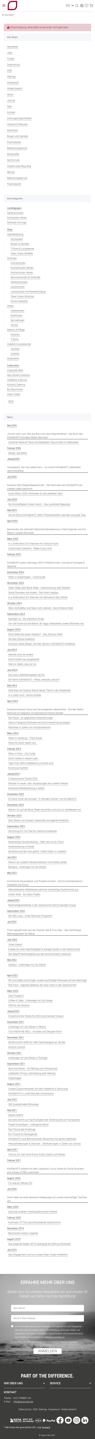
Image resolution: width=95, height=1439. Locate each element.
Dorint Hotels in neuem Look (23, 758)
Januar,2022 (13, 1011)
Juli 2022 (12, 921)
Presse (10, 58)
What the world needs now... (22, 742)
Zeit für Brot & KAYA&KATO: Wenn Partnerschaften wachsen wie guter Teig (47, 515)
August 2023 (13, 837)
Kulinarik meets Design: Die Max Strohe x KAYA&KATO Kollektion (41, 643)
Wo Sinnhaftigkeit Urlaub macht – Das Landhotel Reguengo (39, 504)
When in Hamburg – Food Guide (25, 738)
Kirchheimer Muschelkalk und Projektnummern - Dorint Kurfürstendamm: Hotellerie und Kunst (45, 883)
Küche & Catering (16, 384)
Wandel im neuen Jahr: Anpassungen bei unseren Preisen (38, 783)
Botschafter (13, 154)
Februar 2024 (14, 748)
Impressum (13, 82)
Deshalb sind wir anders (20, 654)
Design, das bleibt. (17, 453)
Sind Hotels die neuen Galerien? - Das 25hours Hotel (35, 634)
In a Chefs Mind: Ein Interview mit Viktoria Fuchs (33, 543)
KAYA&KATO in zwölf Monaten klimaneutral (31, 1093)
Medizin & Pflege (16, 329)
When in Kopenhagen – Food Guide (26, 577)
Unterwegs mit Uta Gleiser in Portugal (27, 1057)
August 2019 (13, 1239)
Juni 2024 (12, 670)
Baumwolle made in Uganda (23, 1233)
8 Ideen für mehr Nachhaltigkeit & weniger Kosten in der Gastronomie (44, 949)
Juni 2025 (12, 499)
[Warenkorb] (89, 5)
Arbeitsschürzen (19, 282)
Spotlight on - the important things (26, 618)
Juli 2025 (12, 476)
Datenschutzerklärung (54, 1337)
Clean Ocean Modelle (22, 253)
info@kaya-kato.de (23, 1401)
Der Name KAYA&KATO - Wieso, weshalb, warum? (34, 679)
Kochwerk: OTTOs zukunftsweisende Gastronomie (34, 1222)
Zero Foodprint (16, 995)
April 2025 (12, 521)
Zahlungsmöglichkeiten (19, 118)
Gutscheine (13, 358)
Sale (9, 106)
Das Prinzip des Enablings (21, 1129)
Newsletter (12, 46)
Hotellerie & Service (17, 379)
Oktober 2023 (14, 815)
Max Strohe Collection (18, 375)
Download (12, 130)
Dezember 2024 (15, 572)
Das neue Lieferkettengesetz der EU (26, 674)
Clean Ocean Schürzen (22, 296)
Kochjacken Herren (17, 217)
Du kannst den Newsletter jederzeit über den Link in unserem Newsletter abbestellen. (44, 1342)
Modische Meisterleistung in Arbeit (26, 788)
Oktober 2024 (14, 603)
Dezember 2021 (15, 1022)
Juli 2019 (12, 1249)
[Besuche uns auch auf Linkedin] (84, 1421)
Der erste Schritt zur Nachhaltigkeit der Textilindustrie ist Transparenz (44, 1119)
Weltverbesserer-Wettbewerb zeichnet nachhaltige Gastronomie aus (43, 889)
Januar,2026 (13, 458)
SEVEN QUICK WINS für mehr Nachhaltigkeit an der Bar (36, 1042)
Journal (11, 100)
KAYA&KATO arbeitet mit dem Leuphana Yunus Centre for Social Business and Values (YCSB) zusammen (45, 1170)
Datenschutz (13, 64)
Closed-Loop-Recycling (19, 166)
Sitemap (11, 76)
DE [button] (67, 5)
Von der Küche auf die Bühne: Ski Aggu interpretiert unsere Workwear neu (46, 623)
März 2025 (12, 538)
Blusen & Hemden (20, 243)
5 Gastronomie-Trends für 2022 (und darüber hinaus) (35, 1016)
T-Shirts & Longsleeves (22, 248)
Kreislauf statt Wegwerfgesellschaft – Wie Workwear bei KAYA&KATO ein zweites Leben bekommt (44, 487)
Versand (46, 1427)
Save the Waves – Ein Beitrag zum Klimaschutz (33, 1068)
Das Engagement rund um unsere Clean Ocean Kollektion (38, 1254)
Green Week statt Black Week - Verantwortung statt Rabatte (39, 587)
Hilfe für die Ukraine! (18, 1005)
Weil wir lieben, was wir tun (22, 664)
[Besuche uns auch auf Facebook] (60, 1421)
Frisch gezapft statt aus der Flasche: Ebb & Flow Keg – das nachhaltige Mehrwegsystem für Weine (44, 932)
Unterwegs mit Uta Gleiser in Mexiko (27, 1026)
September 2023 (16, 826)
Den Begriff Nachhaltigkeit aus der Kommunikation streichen (39, 954)
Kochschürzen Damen (22, 267)
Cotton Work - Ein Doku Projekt (24, 894)
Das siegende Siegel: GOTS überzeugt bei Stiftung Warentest (39, 1243)
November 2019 (15, 1228)
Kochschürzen (18, 263)
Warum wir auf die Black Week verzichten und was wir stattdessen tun (44, 809)
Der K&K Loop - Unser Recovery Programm (30, 915)
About (10, 94)
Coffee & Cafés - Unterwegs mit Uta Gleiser (30, 1000)
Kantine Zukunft (16, 1047)
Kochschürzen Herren (22, 272)
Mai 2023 (12, 872)
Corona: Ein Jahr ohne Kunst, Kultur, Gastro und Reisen (36, 1154)
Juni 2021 (12, 1099)
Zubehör (15, 353)
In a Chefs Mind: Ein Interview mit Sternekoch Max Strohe (37, 597)
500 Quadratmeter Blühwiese (23, 1104)
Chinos (14, 325)
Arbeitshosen (17, 310)
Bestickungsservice (17, 148)
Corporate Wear (15, 370)
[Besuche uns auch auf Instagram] (76, 1421)
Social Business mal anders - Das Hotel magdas (33, 592)
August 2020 (13, 1178)
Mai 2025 (12, 510)
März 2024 (12, 733)
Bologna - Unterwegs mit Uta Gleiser (27, 866)
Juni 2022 (12, 939)
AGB (9, 70)
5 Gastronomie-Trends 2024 (22, 778)
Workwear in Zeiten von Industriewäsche (29, 727)
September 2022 (16, 911)
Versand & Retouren (17, 124)
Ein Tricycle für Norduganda (22, 1134)
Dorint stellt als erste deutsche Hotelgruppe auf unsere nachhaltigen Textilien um (47, 1199)
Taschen (15, 348)
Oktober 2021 (14, 1053)
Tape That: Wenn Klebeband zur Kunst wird (30, 763)
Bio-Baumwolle (15, 389)
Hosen (10, 306)
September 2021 (16, 1063)
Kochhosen (16, 315)
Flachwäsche (14, 142)
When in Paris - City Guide (21, 753)
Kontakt (11, 112)
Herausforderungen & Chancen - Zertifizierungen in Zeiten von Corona (44, 1143)
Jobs (9, 52)
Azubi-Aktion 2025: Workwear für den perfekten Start (35, 493)
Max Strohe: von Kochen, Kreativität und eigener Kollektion (39, 820)
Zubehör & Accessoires (19, 344)
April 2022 (12, 975)
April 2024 (12, 701)
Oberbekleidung (15, 234)
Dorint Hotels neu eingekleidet (23, 659)
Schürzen (12, 258)
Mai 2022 (12, 960)
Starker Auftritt (15, 1115)
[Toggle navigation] (3, 5)
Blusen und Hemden (17, 136)
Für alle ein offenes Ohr (20, 1183)
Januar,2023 (13, 900)
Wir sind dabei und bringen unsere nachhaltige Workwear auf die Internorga (47, 980)
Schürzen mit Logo (17, 222)
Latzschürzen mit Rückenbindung (28, 291)
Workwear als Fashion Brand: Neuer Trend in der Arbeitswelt (39, 690)
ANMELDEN (47, 1351)
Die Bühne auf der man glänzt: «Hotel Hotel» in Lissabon (37, 851)
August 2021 (13, 1084)
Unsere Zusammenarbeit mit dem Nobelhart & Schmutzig (38, 1088)
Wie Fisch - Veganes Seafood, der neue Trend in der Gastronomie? (42, 985)
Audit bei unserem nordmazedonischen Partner (32, 1211)
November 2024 (15, 583)
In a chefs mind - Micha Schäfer (24, 695)
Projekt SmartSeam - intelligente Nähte (28, 1124)
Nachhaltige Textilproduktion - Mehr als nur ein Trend (36, 841)
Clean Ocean (13, 394)
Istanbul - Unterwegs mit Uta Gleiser (27, 964)
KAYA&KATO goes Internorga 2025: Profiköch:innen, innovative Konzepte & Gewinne (45, 564)
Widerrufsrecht (14, 88)
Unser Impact (15, 944)
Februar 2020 (14, 1217)
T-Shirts (15, 339)
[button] (75, 5)
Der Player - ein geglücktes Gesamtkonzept (30, 717)
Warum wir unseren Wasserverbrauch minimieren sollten (37, 862)
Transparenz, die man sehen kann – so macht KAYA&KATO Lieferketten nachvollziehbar (44, 469)
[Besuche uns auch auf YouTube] (68, 1421)
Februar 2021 (14, 1160)
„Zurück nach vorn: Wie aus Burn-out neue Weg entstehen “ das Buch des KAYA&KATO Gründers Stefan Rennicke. (45, 435)
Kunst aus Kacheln (18, 767)
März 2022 (12, 991)
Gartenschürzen (15, 212)
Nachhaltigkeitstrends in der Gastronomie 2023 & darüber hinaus (42, 905)
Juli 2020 (12, 1189)
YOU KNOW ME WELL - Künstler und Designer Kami (35, 1031)
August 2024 (13, 629)
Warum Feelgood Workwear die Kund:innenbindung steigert (39, 722)
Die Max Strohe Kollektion (21, 639)
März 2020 (12, 1206)
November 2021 (15, 1037)
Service (11, 172)
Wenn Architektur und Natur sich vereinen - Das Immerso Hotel (40, 608)
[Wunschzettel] (85, 5)
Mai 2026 (12, 425)
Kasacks (15, 334)
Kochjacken (17, 239)
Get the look (13, 160)
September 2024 (16, 614)
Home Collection (19, 301)
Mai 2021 (12, 1110)
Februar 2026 (14, 448)
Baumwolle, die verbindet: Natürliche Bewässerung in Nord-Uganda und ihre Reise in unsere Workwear (46, 531)
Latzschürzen (18, 286)
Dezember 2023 (15, 794)
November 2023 (15, 804)
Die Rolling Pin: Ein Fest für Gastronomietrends (32, 831)
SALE (11, 401)
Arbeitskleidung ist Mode (21, 846)
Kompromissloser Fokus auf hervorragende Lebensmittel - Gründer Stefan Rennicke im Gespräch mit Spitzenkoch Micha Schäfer (45, 711)
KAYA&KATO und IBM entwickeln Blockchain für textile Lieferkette (42, 1138)
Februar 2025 (14, 554)
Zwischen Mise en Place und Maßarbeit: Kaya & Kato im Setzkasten (43, 442)
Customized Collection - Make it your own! (30, 548)
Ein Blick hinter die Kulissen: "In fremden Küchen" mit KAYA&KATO (42, 798)
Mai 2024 (12, 685)
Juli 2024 (12, 649)
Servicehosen (17, 320)
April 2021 (12, 1149)
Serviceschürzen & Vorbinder (25, 277)
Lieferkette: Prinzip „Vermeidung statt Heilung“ (32, 1073)
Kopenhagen (14, 1078)
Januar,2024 (13, 773)
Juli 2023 (12, 857)
